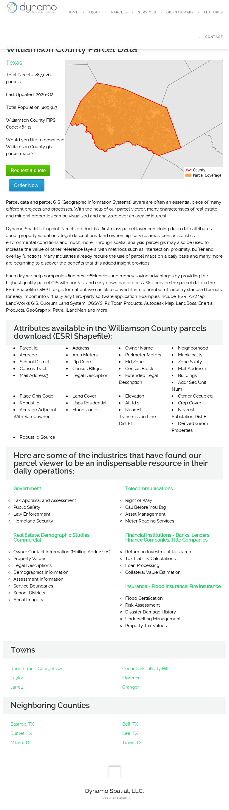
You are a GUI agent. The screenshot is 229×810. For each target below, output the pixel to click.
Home (72, 12)
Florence (131, 678)
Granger (130, 687)
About (95, 12)
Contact (214, 37)
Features (213, 12)
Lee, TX (130, 733)
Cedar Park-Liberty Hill (145, 668)
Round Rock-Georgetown (37, 668)
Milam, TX (20, 742)
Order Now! (27, 185)
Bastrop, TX (22, 724)
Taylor (16, 678)
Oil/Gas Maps (180, 12)
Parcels (119, 12)
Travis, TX (132, 742)
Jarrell (16, 687)
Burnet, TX (21, 733)
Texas (14, 62)
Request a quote (28, 170)
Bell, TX (130, 724)
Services (147, 12)
